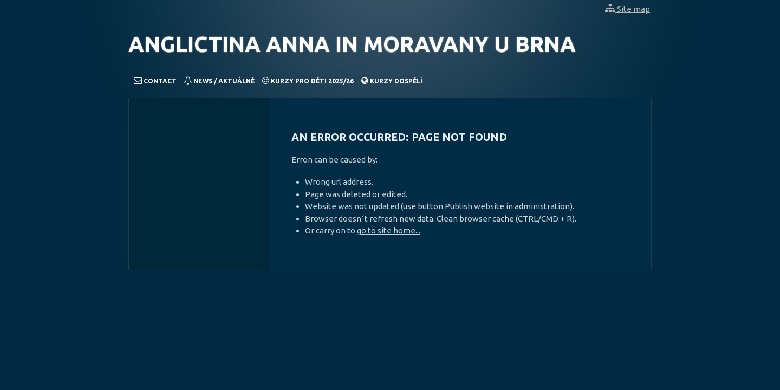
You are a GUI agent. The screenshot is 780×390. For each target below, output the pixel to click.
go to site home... (388, 230)
